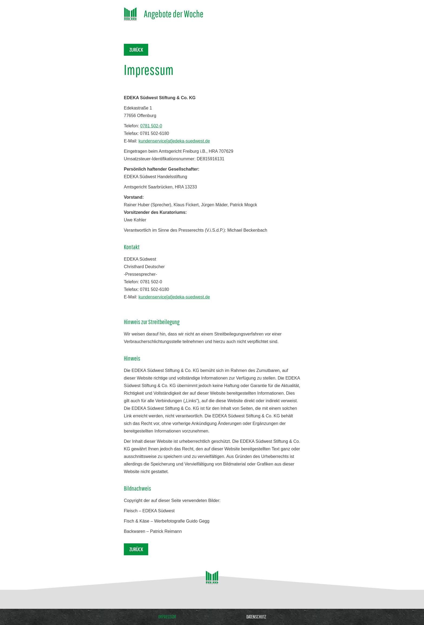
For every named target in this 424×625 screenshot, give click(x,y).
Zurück (136, 49)
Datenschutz (256, 617)
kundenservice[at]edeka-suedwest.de (174, 141)
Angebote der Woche (173, 13)
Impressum (167, 617)
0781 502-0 (151, 126)
